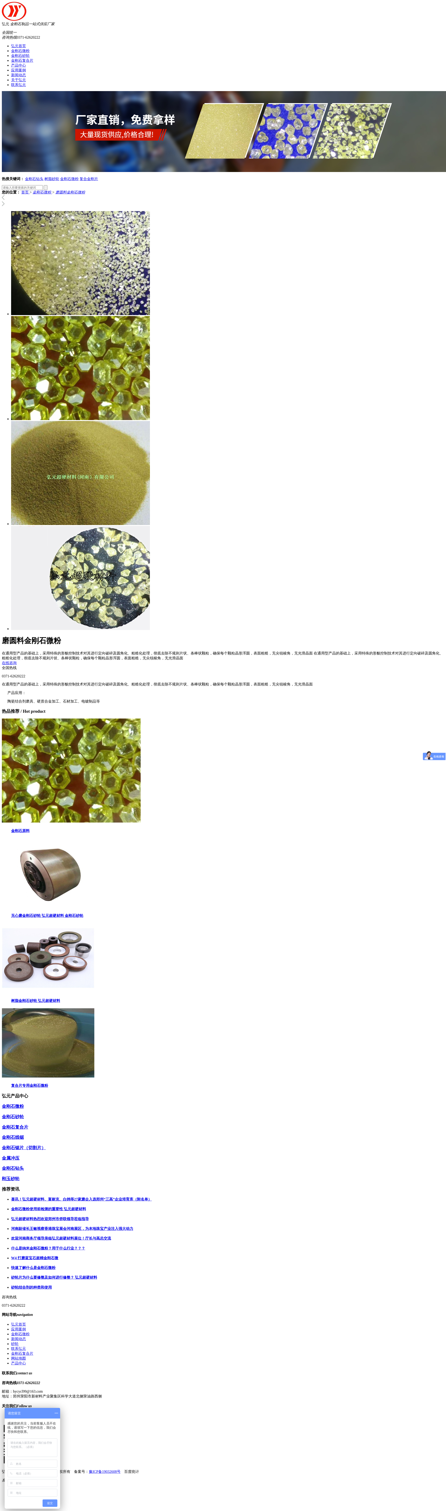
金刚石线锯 (13, 1137)
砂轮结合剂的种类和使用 (31, 1287)
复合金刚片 (89, 179)
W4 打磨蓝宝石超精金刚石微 (34, 1258)
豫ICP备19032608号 (105, 1472)
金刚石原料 (20, 831)
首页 (25, 192)
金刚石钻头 (34, 179)
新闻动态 (18, 75)
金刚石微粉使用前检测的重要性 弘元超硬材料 (48, 1209)
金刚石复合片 (22, 60)
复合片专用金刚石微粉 (29, 1085)
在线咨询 (9, 663)
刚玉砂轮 (10, 1178)
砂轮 (15, 1344)
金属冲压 (10, 1158)
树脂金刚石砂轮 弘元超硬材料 (35, 1001)
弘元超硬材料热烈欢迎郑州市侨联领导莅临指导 (50, 1219)
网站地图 (18, 1358)
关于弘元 (18, 80)
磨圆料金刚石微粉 (70, 192)
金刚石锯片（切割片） (24, 1147)
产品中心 (18, 65)
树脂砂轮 (51, 179)
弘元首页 (18, 46)
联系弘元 (18, 85)
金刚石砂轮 (20, 56)
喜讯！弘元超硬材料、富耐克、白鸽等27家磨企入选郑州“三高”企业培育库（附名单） (81, 1199)
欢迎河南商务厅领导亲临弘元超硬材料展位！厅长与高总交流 (61, 1238)
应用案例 (18, 70)
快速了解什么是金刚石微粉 (33, 1268)
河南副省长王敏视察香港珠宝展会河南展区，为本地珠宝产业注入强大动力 (72, 1229)
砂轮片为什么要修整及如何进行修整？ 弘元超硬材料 (54, 1277)
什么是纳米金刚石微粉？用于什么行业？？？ (48, 1248)
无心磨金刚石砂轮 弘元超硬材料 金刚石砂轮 (47, 916)
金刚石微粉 (20, 51)
